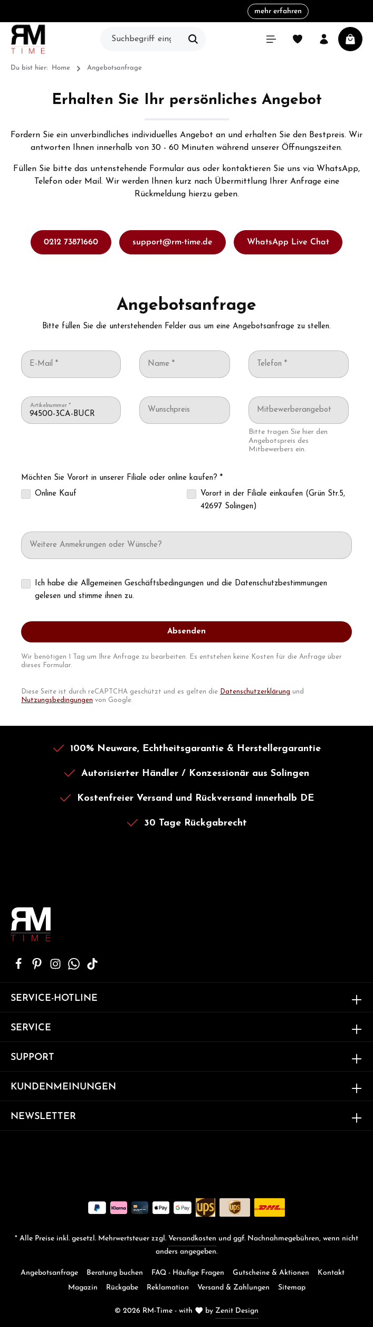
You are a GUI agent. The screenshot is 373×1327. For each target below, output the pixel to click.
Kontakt (331, 1273)
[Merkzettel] (297, 39)
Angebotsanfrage (49, 1273)
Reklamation (168, 1288)
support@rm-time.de (172, 242)
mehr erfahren (278, 11)
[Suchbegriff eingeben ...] (140, 39)
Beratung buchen (115, 1273)
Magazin (83, 1288)
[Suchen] (193, 39)
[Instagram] (57, 967)
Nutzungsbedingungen (57, 700)
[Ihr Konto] (324, 39)
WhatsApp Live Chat (288, 242)
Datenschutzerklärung (255, 691)
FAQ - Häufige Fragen (187, 1273)
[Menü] (271, 39)
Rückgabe (122, 1288)
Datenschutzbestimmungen (281, 583)
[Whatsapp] (75, 967)
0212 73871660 (71, 242)
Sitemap (291, 1288)
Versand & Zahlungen (233, 1288)
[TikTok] (92, 967)
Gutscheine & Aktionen (271, 1273)
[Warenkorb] (350, 39)
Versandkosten (192, 1239)
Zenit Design (237, 1311)
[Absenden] (186, 631)
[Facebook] (20, 967)
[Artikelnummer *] (71, 414)
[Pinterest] (38, 967)
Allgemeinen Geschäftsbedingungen (142, 583)
